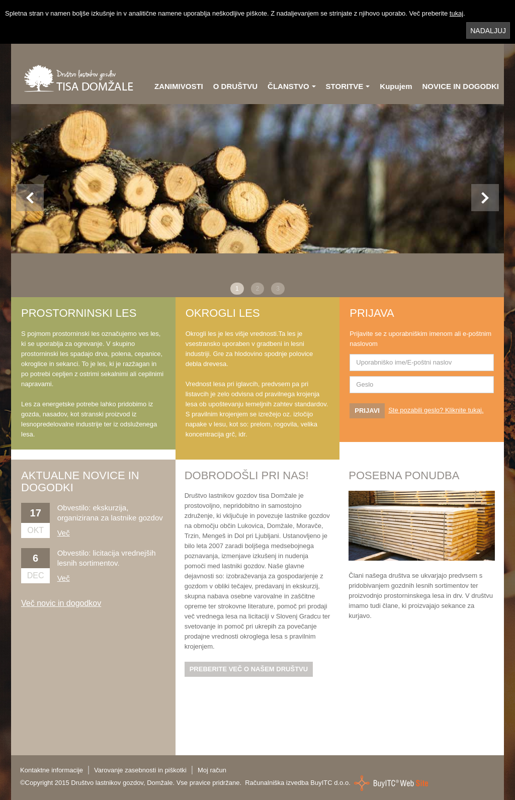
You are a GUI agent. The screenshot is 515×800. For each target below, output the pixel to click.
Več (63, 532)
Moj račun (212, 770)
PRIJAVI (367, 410)
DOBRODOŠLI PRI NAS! (247, 475)
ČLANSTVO (292, 86)
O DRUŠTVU (235, 86)
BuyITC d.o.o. (330, 782)
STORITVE (348, 86)
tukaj (456, 13)
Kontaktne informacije (51, 770)
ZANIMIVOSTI (178, 86)
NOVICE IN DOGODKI (460, 86)
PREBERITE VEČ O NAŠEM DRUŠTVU (249, 669)
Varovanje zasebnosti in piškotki (140, 770)
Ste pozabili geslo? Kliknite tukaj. (435, 410)
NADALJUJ (488, 31)
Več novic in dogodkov (61, 603)
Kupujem (396, 86)
